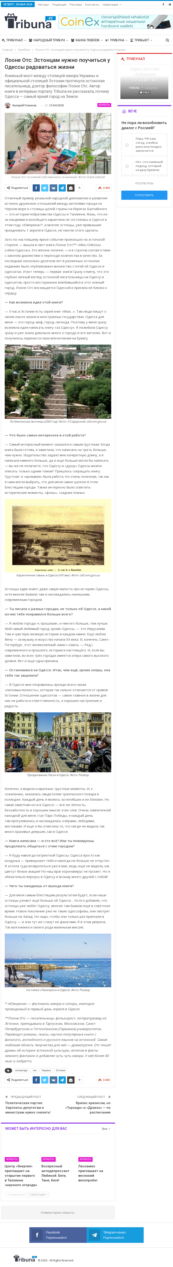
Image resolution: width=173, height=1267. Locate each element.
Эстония (60, 1070)
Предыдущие (15, 1194)
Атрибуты (104, 105)
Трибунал (12, 40)
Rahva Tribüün (85, 40)
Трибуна (114, 40)
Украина (46, 1070)
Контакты (92, 4)
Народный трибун (47, 40)
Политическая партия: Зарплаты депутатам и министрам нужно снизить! (28, 1107)
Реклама (76, 4)
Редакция (59, 4)
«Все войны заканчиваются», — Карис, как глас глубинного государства (144, 68)
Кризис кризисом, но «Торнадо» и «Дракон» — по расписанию (88, 1107)
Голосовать (144, 195)
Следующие (38, 1194)
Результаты (144, 183)
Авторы (43, 4)
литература (21, 1070)
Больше (109, 4)
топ (34, 1070)
